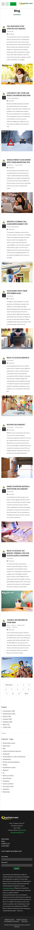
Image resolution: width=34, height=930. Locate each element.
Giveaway (6, 754)
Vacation (6, 789)
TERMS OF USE (9, 919)
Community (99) (9, 711)
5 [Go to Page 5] (11, 689)
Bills (4, 748)
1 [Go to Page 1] (17, 684)
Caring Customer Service (12, 751)
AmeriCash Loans (9, 743)
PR (3, 773)
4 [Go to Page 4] (6, 689)
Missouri (6, 770)
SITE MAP (24, 921)
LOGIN (13, 4)
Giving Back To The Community (14, 756)
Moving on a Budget (16, 424)
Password (4, 862)
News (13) (6, 724)
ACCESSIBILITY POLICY (11, 921)
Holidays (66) (7, 722)
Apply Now (6, 746)
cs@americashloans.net (17, 832)
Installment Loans (9, 767)
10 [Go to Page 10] (13, 693)
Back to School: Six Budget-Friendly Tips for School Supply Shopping (18, 553)
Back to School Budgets (18, 357)
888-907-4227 (22, 830)
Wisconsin (6, 792)
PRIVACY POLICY (22, 919)
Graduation (7, 759)
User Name (4, 856)
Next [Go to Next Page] (26, 693)
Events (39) (7, 716)
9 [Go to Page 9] (6, 693)
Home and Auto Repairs (11, 762)
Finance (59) (7, 719)
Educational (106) (9, 714)
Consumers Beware (8, 888)
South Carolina (8, 784)
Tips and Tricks (8, 786)
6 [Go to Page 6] (17, 689)
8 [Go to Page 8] (28, 689)
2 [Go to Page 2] (23, 684)
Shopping (6, 781)
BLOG (3, 841)
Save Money (7, 778)
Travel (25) (7, 727)
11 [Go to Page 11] (19, 693)
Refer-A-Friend (8, 775)
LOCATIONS (5, 845)
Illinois (5, 765)
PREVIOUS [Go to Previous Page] (9, 684)
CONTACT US (5, 843)
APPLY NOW (5, 839)
